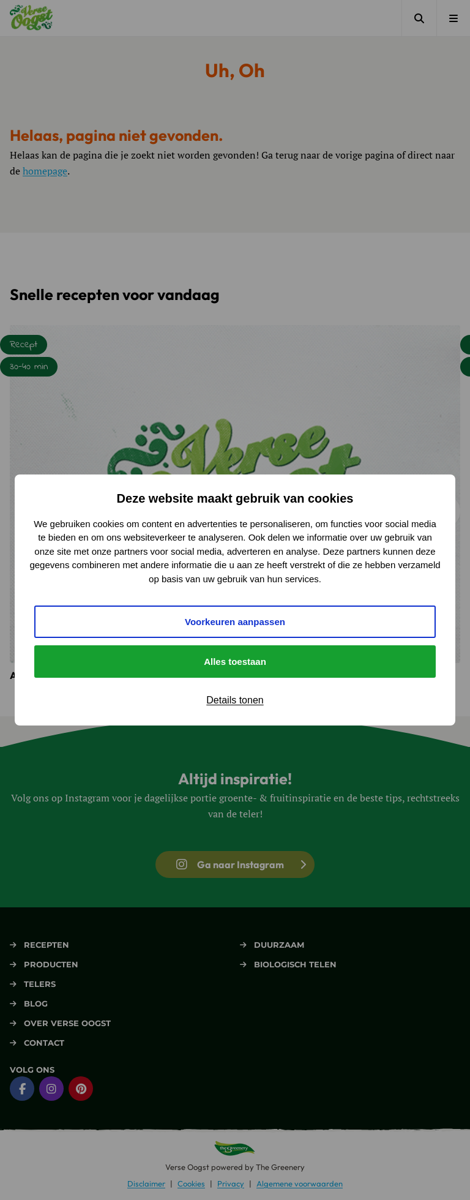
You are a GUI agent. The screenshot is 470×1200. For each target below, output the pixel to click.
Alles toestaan (235, 661)
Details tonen (234, 700)
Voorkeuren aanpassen (235, 622)
